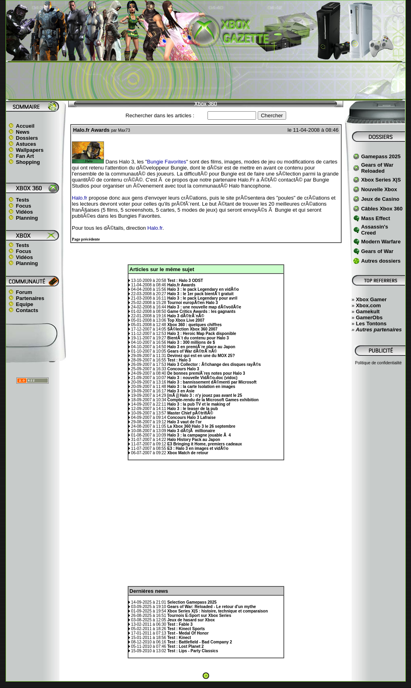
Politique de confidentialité (378, 363)
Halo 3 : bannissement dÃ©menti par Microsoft (211, 382)
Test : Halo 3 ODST (185, 280)
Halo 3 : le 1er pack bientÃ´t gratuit (200, 294)
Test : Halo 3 (179, 360)
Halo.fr (79, 198)
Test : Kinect (179, 637)
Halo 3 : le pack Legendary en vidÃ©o (203, 289)
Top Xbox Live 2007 (186, 320)
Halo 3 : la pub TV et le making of (198, 404)
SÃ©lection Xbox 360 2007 (192, 329)
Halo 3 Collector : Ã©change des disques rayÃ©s (214, 364)
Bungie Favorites (166, 162)
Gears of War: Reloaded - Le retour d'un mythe (211, 606)
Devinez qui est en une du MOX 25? (201, 355)
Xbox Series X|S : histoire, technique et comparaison (217, 611)
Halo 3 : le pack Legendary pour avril (202, 298)
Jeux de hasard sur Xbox (191, 620)
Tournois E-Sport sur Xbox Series (199, 615)
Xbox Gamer (371, 299)
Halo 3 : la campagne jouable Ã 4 (199, 435)
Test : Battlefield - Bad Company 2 (199, 642)
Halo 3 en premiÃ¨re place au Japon (201, 347)
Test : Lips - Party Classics (192, 651)
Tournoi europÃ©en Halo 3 (192, 302)
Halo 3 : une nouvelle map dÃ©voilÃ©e (204, 307)
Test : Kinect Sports (186, 629)
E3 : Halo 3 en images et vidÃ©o (197, 448)
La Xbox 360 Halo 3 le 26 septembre (201, 426)
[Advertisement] (205, 81)
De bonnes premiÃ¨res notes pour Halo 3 (206, 373)
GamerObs (369, 317)
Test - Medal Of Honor (188, 633)
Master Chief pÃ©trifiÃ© (190, 413)
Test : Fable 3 (180, 624)
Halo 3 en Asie (181, 391)
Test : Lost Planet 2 (185, 646)
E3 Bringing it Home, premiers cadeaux (204, 444)
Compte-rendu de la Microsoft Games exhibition (213, 400)
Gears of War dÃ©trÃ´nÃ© (192, 351)
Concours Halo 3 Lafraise (191, 417)
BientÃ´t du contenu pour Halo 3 (198, 338)
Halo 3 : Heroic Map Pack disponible (201, 333)
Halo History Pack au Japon (193, 439)
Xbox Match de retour (187, 453)
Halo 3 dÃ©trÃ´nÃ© (185, 316)
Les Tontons (371, 324)
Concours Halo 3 (183, 369)
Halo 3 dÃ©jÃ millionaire (191, 431)
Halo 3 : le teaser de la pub (192, 408)
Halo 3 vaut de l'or (184, 422)
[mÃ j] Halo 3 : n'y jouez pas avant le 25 (204, 395)
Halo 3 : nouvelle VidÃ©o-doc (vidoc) (202, 378)
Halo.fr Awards (181, 285)
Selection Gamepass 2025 (192, 602)
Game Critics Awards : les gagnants (201, 311)
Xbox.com (368, 305)
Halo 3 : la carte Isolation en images (201, 386)
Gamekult (368, 311)
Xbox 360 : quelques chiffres (194, 325)
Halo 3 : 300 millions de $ (191, 342)
